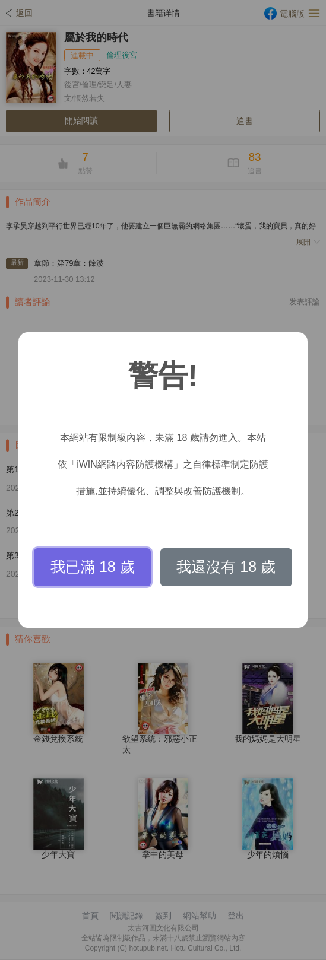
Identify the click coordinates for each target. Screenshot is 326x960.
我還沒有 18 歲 (226, 566)
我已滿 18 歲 (92, 566)
